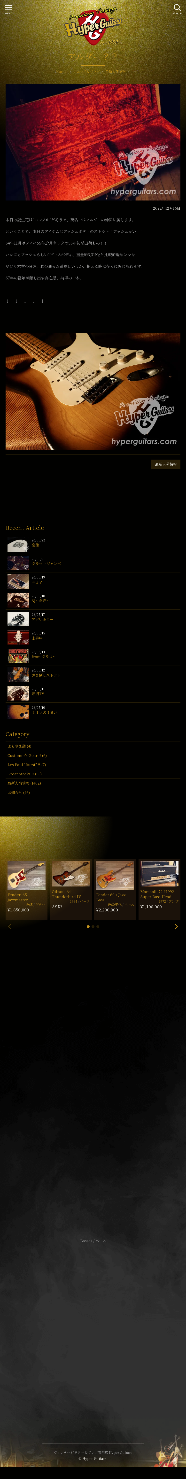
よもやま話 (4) (19, 745)
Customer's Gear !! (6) (27, 755)
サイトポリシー (93, 1322)
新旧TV (38, 693)
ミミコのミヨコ (44, 712)
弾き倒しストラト (46, 675)
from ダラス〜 (44, 656)
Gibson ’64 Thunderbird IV (66, 894)
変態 (35, 544)
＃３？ (37, 582)
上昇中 (37, 637)
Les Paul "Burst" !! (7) (27, 764)
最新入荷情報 (166, 464)
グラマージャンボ (46, 563)
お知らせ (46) (19, 792)
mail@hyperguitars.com (100, 1081)
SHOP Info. (93, 1096)
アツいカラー (43, 619)
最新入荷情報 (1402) (24, 783)
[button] (88, 926)
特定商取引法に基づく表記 (93, 1329)
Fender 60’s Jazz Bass (111, 897)
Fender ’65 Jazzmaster (18, 897)
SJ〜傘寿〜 (41, 600)
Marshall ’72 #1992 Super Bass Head (157, 894)
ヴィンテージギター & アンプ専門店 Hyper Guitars (93, 1452)
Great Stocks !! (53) (25, 773)
